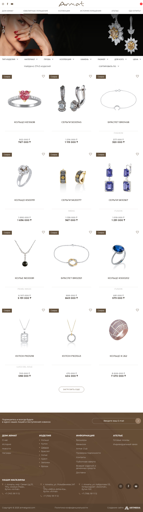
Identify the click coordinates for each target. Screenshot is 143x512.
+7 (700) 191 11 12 (51, 496)
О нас (5, 440)
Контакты (81, 457)
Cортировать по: (107, 66)
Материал (29, 59)
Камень (85, 59)
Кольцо (45, 440)
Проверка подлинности (88, 453)
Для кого (119, 59)
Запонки (45, 463)
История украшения (90, 11)
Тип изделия (8, 59)
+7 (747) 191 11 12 (12, 494)
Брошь (44, 466)
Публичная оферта (86, 462)
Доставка (81, 473)
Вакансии (81, 444)
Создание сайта (124, 508)
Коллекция (65, 59)
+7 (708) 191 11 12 (89, 494)
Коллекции (64, 11)
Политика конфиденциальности (71, 508)
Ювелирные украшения (35, 11)
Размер (101, 59)
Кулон (44, 444)
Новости (6, 449)
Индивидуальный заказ (125, 444)
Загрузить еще (71, 389)
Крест (44, 459)
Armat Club (81, 449)
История (6, 444)
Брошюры (81, 440)
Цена (135, 59)
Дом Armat (7, 11)
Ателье (115, 11)
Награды (6, 453)
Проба (47, 59)
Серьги (45, 448)
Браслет (45, 451)
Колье (44, 455)
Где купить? (135, 11)
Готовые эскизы (121, 440)
